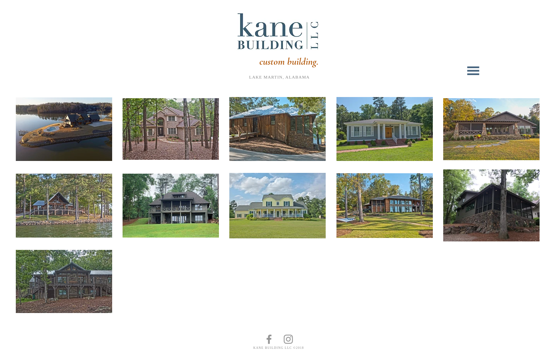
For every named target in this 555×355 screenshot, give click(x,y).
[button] (474, 70)
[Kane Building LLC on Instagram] (288, 339)
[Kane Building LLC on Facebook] (269, 339)
